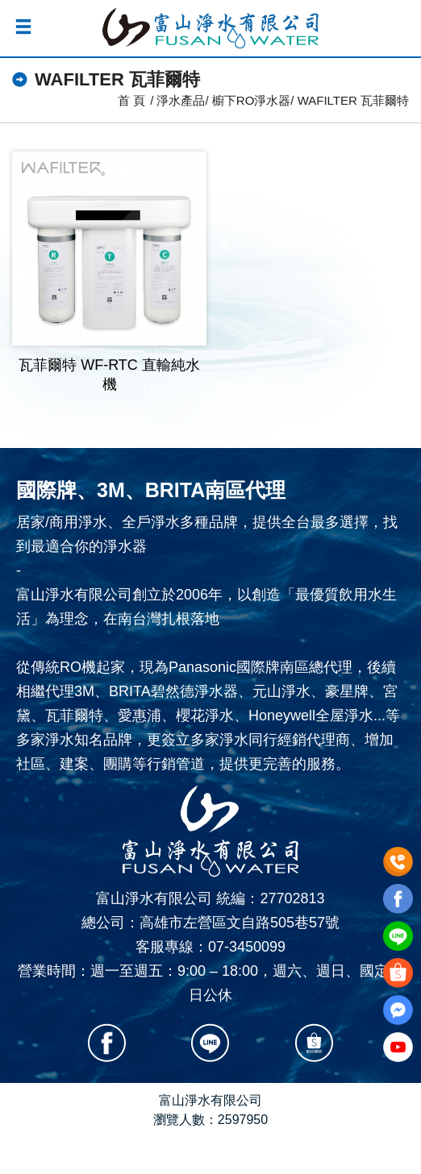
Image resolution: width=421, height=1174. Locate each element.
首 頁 (131, 100)
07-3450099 (247, 947)
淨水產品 (180, 100)
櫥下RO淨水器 (251, 100)
